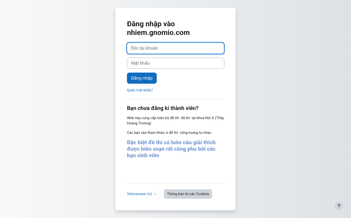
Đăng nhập (142, 78)
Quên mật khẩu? (140, 90)
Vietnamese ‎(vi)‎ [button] (140, 194)
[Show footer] (339, 206)
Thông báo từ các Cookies (188, 194)
